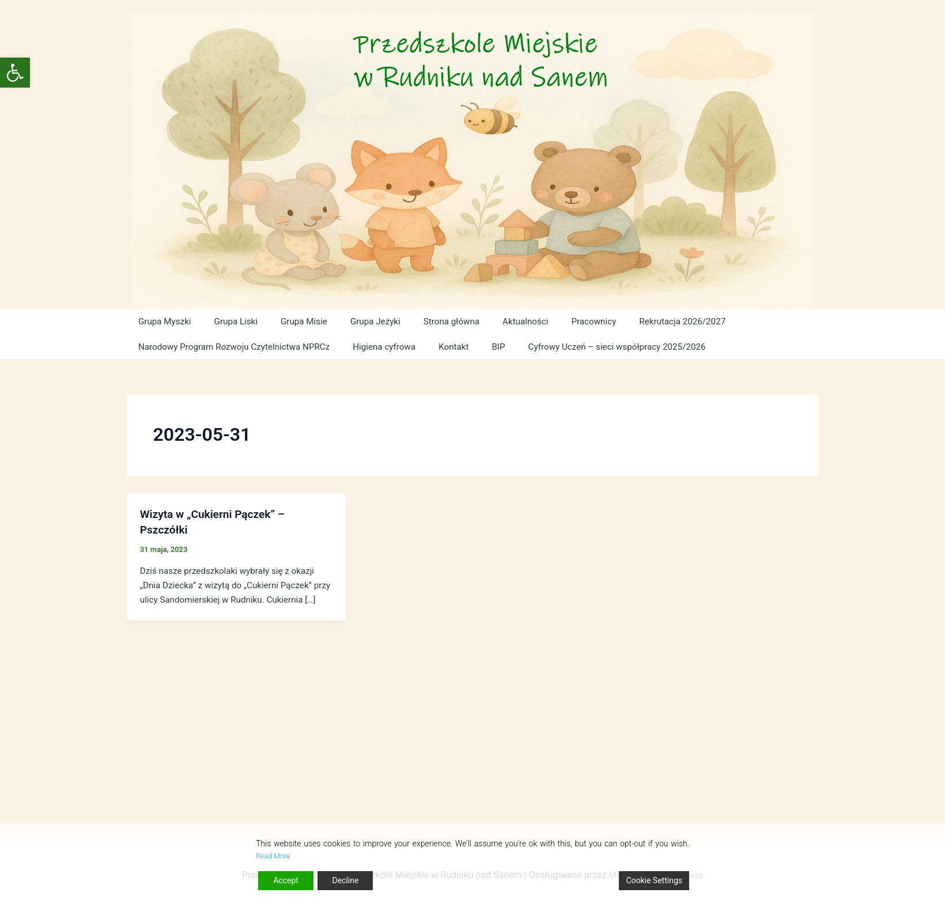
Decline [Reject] (345, 880)
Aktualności (515, 321)
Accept (285, 880)
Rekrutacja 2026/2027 (668, 321)
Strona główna (442, 321)
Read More (275, 855)
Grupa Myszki (164, 321)
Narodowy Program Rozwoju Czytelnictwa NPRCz (237, 346)
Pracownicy (580, 321)
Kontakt (456, 346)
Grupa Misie (298, 321)
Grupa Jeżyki (368, 321)
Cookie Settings (654, 880)
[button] (15, 73)
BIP (498, 346)
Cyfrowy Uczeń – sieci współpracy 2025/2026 (617, 346)
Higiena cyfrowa (389, 346)
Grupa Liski (233, 321)
